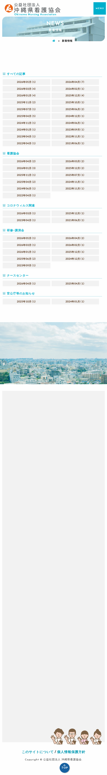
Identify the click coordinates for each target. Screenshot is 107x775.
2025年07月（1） (26, 109)
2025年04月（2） (26, 182)
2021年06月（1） (75, 143)
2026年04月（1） (26, 283)
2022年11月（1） (75, 136)
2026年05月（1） (26, 82)
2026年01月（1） (26, 252)
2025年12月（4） (75, 95)
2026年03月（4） (26, 89)
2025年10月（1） (75, 102)
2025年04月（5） (26, 116)
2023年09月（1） (75, 129)
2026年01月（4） (26, 95)
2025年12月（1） (75, 213)
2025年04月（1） (75, 283)
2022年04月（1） (26, 143)
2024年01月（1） (26, 129)
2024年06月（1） (75, 123)
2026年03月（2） (75, 161)
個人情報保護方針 (71, 751)
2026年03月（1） (26, 213)
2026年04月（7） (75, 82)
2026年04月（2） (26, 161)
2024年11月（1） (26, 123)
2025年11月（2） (26, 102)
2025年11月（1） (26, 175)
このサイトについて (38, 751)
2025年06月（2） (75, 109)
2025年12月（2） (75, 168)
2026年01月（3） (26, 168)
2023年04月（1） (26, 136)
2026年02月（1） (75, 89)
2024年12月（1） (75, 116)
